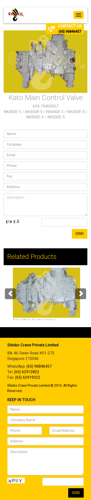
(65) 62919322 (27, 377)
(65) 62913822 (26, 372)
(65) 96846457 (69, 32)
